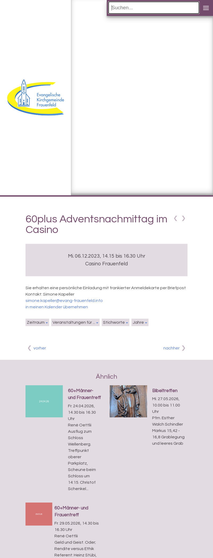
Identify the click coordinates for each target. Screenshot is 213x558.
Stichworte (114, 322)
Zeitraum (36, 322)
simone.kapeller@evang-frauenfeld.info (64, 301)
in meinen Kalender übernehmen (56, 307)
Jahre (138, 322)
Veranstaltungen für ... (74, 322)
